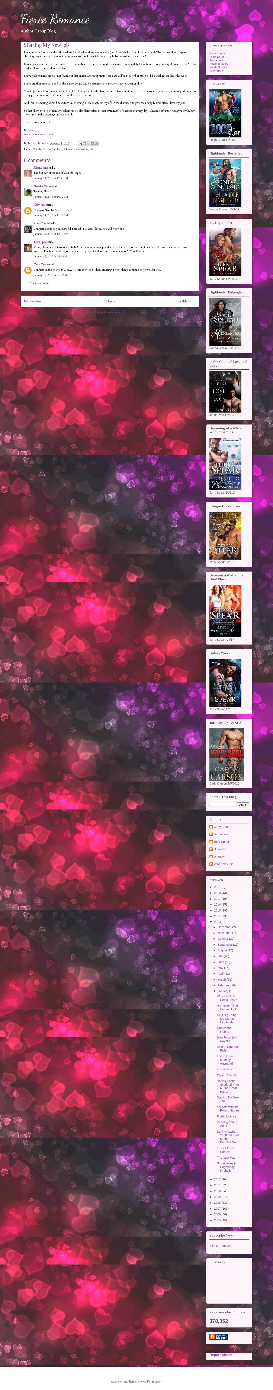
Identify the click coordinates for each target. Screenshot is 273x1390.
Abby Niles (39, 205)
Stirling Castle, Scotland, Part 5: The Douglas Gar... (228, 1137)
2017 (218, 898)
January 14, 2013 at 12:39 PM (50, 178)
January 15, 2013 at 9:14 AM (50, 256)
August (223, 950)
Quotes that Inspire (224, 1029)
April (221, 973)
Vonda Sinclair (41, 223)
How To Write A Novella (227, 1039)
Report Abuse (220, 1355)
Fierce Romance (55, 18)
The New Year (226, 1157)
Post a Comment (39, 283)
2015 (218, 910)
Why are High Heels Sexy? (227, 998)
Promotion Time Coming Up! (227, 1007)
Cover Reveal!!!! (227, 1075)
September (225, 944)
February (224, 985)
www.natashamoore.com (38, 134)
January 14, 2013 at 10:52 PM (50, 197)
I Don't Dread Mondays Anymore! (225, 1060)
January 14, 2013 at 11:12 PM (50, 215)
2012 (218, 1179)
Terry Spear (40, 242)
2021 (218, 887)
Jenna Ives (216, 60)
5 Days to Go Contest (225, 1150)
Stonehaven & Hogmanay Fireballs (226, 1167)
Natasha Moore (42, 149)
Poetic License (226, 1116)
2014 (218, 916)
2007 (218, 1208)
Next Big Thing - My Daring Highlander (227, 1018)
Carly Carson (41, 264)
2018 (218, 893)
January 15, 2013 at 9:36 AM (50, 275)
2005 (218, 1220)
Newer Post (32, 301)
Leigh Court (216, 56)
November (225, 933)
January (223, 991)
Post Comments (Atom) (117, 312)
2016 (218, 904)
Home (110, 301)
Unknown (220, 849)
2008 (218, 1202)
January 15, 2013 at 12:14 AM (50, 234)
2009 (218, 1197)
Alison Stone (40, 168)
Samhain (57, 149)
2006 (218, 1214)
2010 (218, 1191)
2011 (218, 1185)
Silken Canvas (71, 149)
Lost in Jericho (226, 1069)
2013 (218, 922)
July (221, 956)
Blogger (156, 1382)
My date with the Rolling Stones (228, 1108)
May (221, 968)
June (221, 962)
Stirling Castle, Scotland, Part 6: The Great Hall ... (228, 1086)
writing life (87, 149)
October (223, 938)
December (225, 927)
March (222, 979)
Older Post (188, 301)
